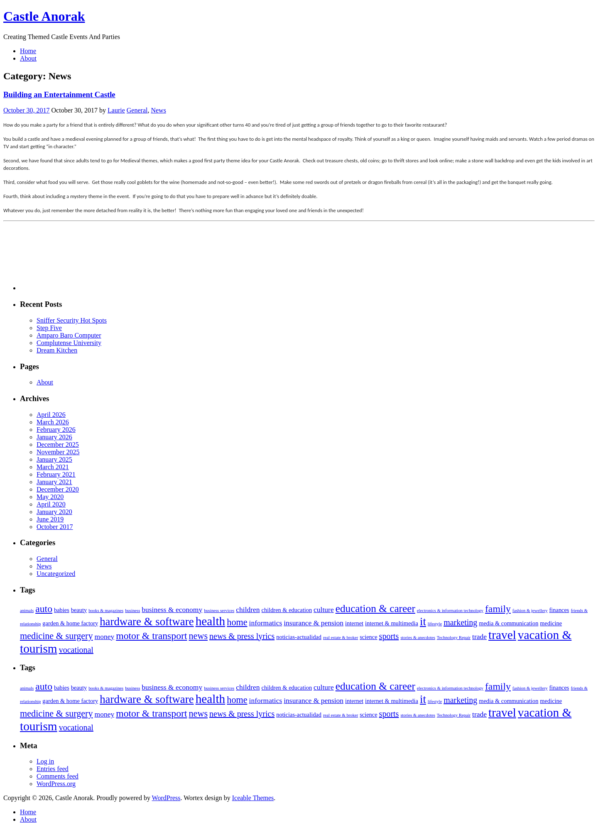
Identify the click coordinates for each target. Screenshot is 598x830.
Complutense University (69, 342)
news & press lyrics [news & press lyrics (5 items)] (241, 636)
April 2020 (51, 504)
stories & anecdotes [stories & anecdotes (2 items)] (417, 637)
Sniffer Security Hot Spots (72, 320)
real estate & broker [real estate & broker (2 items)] (340, 637)
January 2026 (54, 437)
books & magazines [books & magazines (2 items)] (105, 610)
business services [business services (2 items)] (219, 610)
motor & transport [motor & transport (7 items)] (151, 635)
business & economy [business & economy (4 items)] (172, 609)
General (137, 110)
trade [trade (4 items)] (479, 636)
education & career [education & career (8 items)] (375, 608)
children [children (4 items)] (248, 609)
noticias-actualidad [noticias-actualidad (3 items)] (298, 637)
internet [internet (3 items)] (354, 623)
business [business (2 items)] (132, 610)
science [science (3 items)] (368, 637)
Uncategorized (56, 573)
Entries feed (53, 768)
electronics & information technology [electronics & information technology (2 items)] (450, 610)
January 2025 (54, 459)
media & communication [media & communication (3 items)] (508, 623)
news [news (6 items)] (198, 636)
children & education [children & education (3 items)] (287, 610)
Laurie (116, 110)
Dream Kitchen (57, 350)
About (28, 58)
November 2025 (58, 451)
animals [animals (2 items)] (27, 610)
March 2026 (53, 422)
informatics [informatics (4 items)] (265, 623)
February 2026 (56, 429)
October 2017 (55, 526)
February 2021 (56, 474)
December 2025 (58, 444)
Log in (45, 761)
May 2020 (50, 496)
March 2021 (53, 466)
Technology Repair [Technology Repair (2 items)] (454, 637)
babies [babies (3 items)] (61, 610)
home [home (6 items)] (237, 622)
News (158, 110)
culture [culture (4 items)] (324, 609)
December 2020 (58, 489)
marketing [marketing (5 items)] (460, 622)
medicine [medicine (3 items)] (551, 623)
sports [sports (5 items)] (389, 636)
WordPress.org (56, 783)
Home (28, 50)
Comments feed (57, 776)
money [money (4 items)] (105, 636)
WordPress (166, 797)
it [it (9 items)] (423, 621)
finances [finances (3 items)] (559, 610)
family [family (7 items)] (498, 608)
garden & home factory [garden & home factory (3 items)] (70, 623)
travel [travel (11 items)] (502, 634)
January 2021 (54, 481)
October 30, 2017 (26, 110)
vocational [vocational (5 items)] (76, 649)
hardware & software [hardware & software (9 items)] (147, 621)
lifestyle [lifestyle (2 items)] (435, 624)
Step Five (49, 327)
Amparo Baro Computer (69, 335)
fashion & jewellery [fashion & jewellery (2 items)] (530, 610)
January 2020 (54, 511)
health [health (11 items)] (210, 621)
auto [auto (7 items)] (43, 608)
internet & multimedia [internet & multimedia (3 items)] (391, 623)
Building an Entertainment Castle (59, 94)
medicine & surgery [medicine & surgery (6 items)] (56, 636)
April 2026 (51, 414)
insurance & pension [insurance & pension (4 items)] (313, 623)
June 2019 (50, 519)
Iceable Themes (253, 797)
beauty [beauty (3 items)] (79, 610)
